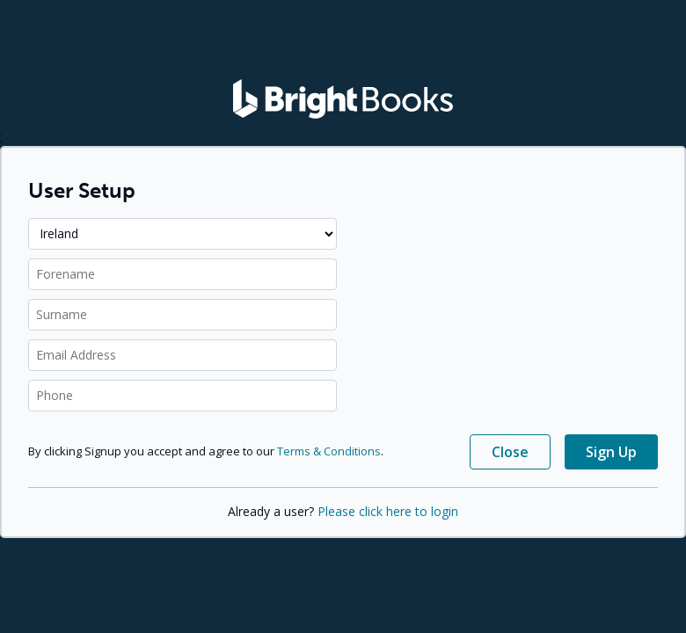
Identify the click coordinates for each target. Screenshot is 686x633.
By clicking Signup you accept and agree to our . (205, 451)
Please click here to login (387, 511)
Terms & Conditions (329, 451)
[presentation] (508, 256)
